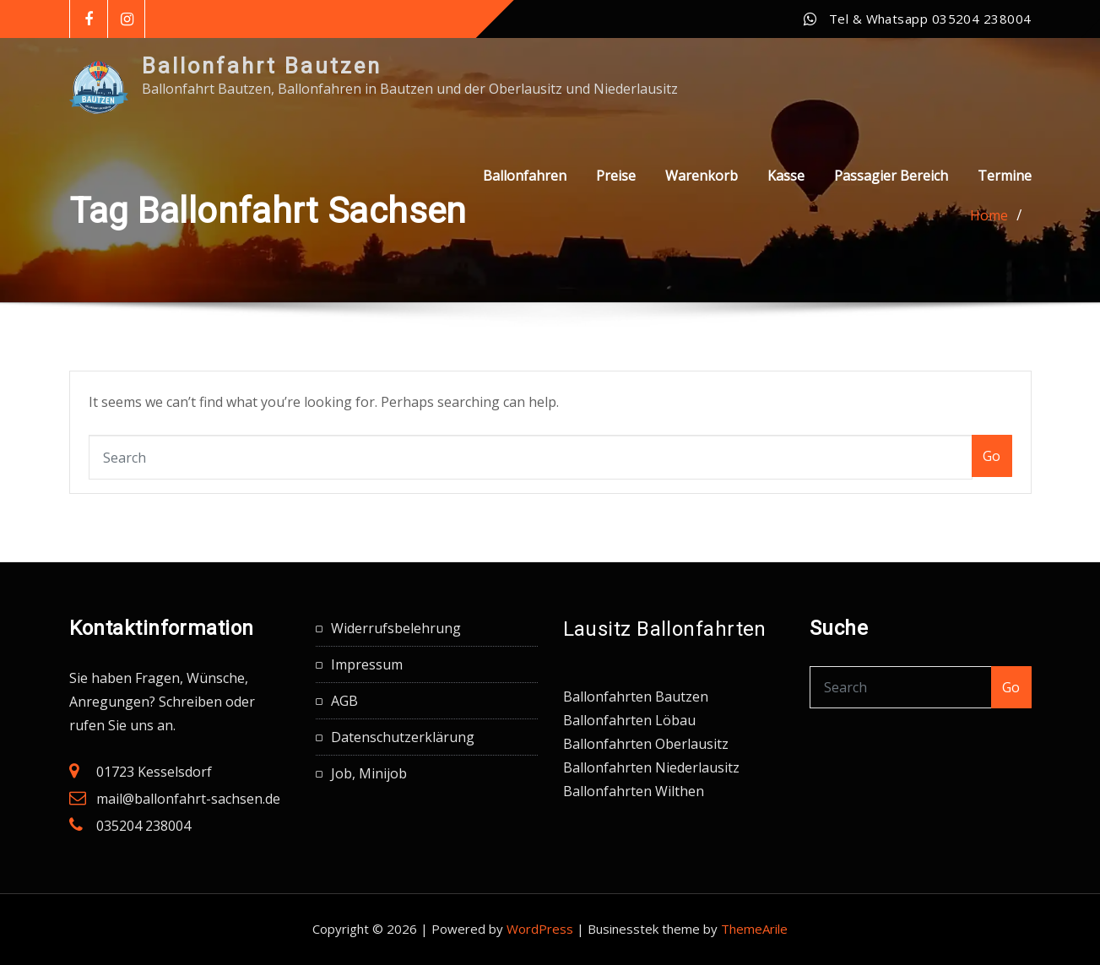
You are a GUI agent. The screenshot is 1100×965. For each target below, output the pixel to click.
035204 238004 (143, 825)
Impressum (367, 664)
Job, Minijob (369, 773)
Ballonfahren (524, 175)
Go (992, 456)
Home (989, 215)
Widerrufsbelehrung (396, 628)
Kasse (786, 175)
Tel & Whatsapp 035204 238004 (930, 18)
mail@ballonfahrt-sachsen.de (188, 798)
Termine (1005, 175)
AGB (344, 700)
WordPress (540, 928)
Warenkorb (701, 175)
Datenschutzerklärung (402, 737)
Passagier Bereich (891, 175)
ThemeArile (754, 928)
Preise (616, 175)
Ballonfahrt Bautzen (262, 66)
